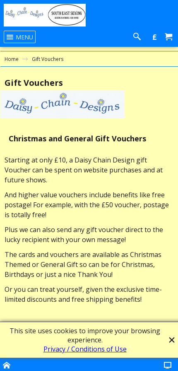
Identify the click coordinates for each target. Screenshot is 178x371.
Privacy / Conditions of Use (85, 349)
